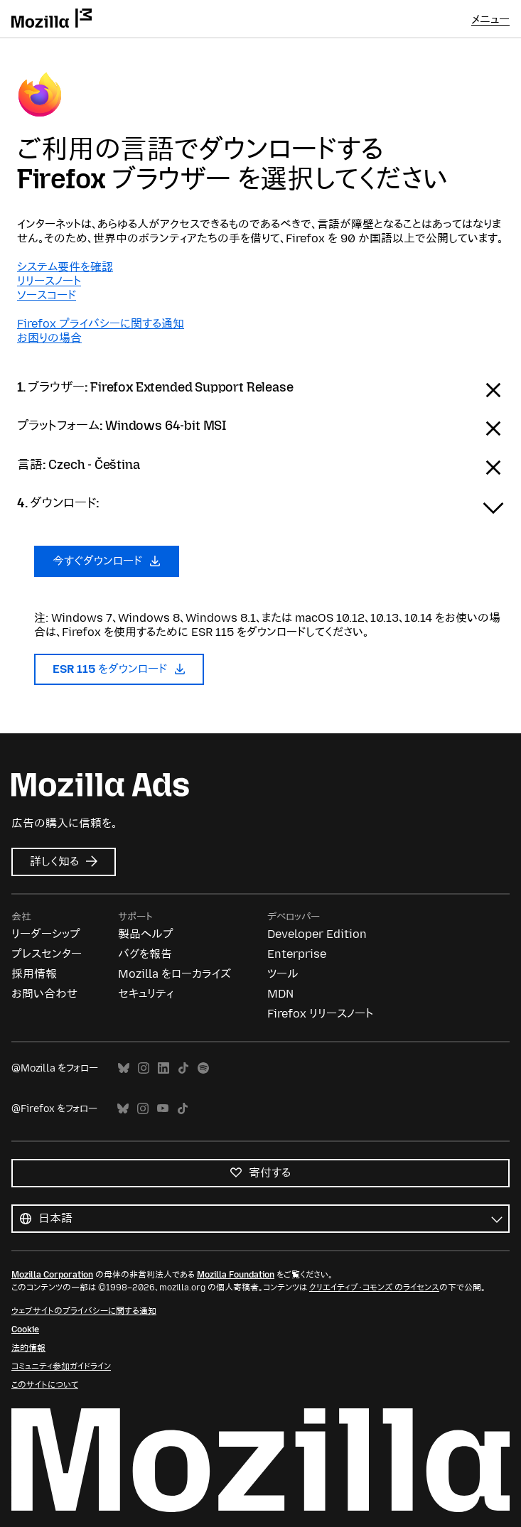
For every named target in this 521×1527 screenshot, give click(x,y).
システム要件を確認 (65, 267)
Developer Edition (317, 934)
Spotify (203, 1068)
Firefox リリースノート (320, 1013)
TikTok (183, 1068)
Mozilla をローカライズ (174, 974)
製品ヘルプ (145, 934)
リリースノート (49, 281)
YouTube (162, 1109)
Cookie (25, 1329)
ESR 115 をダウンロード (119, 669)
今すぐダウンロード (107, 561)
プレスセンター (46, 954)
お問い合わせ (44, 993)
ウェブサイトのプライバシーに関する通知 (83, 1311)
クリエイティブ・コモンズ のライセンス (374, 1288)
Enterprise (296, 954)
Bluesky (123, 1068)
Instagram (143, 1068)
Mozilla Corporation (52, 1275)
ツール (283, 974)
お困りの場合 (49, 338)
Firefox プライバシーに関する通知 (100, 323)
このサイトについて (44, 1385)
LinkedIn (163, 1068)
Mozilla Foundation (235, 1275)
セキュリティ (145, 993)
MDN (280, 993)
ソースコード (46, 295)
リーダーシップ (45, 934)
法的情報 (28, 1348)
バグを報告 (145, 954)
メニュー (490, 19)
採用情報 (34, 974)
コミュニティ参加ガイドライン (61, 1366)
